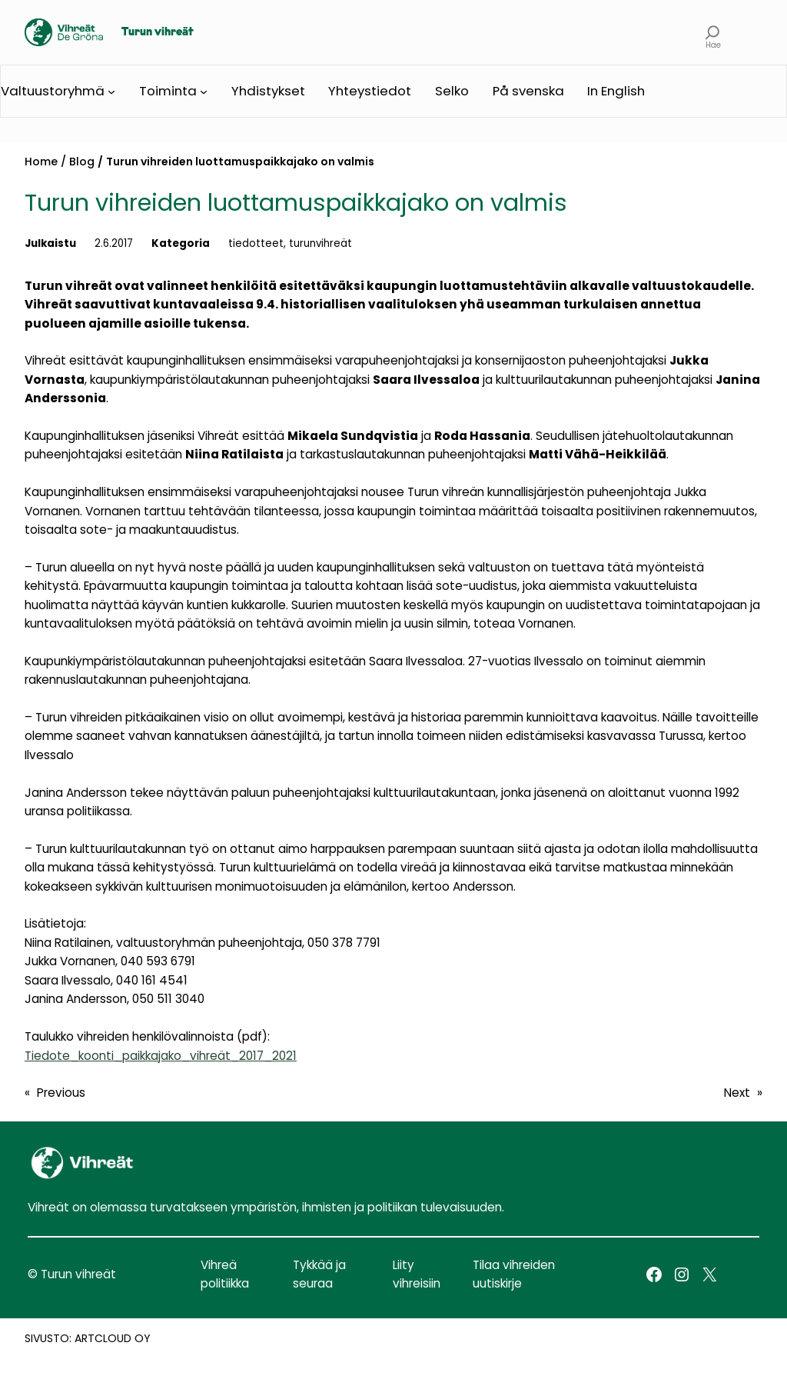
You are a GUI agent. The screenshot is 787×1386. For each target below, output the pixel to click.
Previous (61, 1092)
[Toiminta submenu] (204, 91)
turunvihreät (320, 243)
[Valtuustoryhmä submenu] (111, 91)
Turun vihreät (157, 32)
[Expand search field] (713, 32)
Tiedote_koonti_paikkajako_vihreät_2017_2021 (161, 1056)
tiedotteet (256, 243)
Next (737, 1092)
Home (41, 161)
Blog (82, 161)
